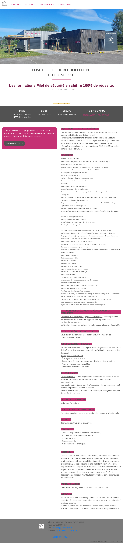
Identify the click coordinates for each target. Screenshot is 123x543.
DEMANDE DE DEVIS (14, 143)
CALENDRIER (30, 5)
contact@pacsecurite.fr (62, 527)
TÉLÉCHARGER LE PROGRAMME (96, 115)
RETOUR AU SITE (65, 5)
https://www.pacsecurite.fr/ (67, 530)
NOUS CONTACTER (46, 5)
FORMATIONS (15, 5)
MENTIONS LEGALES (62, 537)
